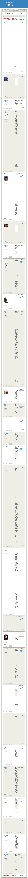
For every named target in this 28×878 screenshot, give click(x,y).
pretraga (5, 10)
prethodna (5, 18)
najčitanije (16, 9)
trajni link (22, 71)
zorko (5, 111)
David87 (5, 633)
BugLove (5, 294)
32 (13, 18)
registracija (6, 9)
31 (12, 18)
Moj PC (5, 96)
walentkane (6, 74)
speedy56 (6, 388)
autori (2, 10)
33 (15, 18)
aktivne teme (11, 9)
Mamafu (5, 311)
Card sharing (16, 21)
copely (5, 798)
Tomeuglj (6, 767)
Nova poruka (22, 13)
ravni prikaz (15, 19)
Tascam (5, 418)
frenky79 (5, 21)
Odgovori (21, 22)
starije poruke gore (22, 19)
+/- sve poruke (8, 19)
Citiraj (21, 23)
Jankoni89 (6, 648)
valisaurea (6, 221)
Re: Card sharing (16, 75)
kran (5, 549)
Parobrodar (6, 433)
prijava (2, 9)
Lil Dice (5, 173)
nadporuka (22, 97)
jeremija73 (6, 100)
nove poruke (21, 9)
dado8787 (6, 465)
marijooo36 (6, 747)
